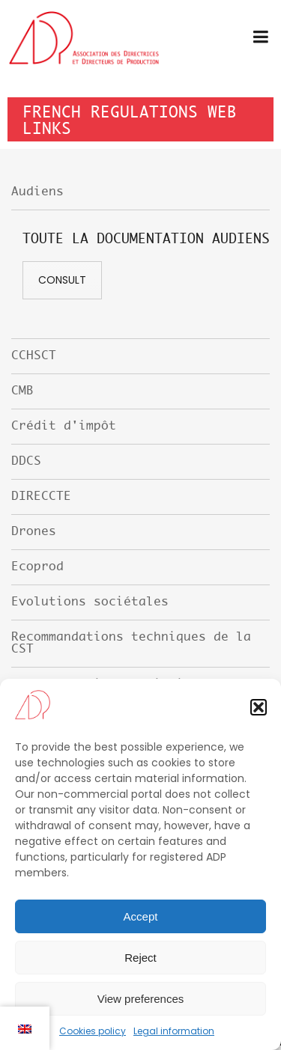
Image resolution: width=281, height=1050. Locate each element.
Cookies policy (92, 1031)
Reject (140, 957)
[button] (258, 707)
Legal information (173, 1031)
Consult (62, 279)
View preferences (140, 998)
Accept (141, 916)
